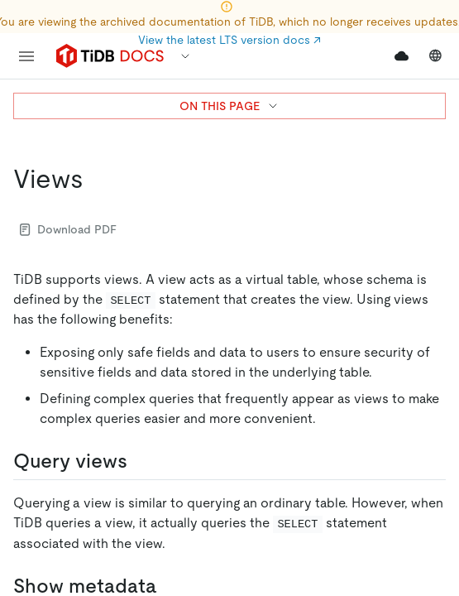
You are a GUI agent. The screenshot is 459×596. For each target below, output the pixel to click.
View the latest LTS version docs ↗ (229, 39)
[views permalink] (97, 179)
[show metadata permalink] (170, 586)
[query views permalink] (141, 461)
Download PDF (68, 229)
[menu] (26, 56)
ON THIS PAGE (229, 106)
